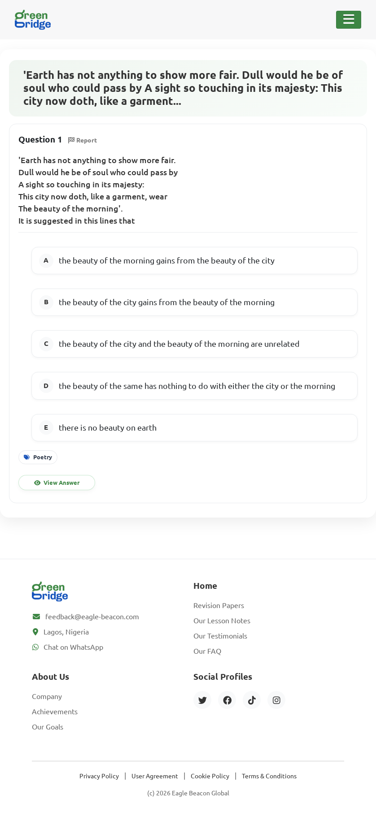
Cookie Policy (210, 776)
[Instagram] (276, 700)
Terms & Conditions (269, 776)
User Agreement (154, 776)
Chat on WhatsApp (73, 647)
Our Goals (47, 727)
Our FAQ (207, 651)
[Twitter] (202, 700)
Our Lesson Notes (221, 621)
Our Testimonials (220, 636)
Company (47, 696)
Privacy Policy (99, 776)
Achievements (55, 712)
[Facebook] (227, 700)
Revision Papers (218, 605)
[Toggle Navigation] (348, 20)
